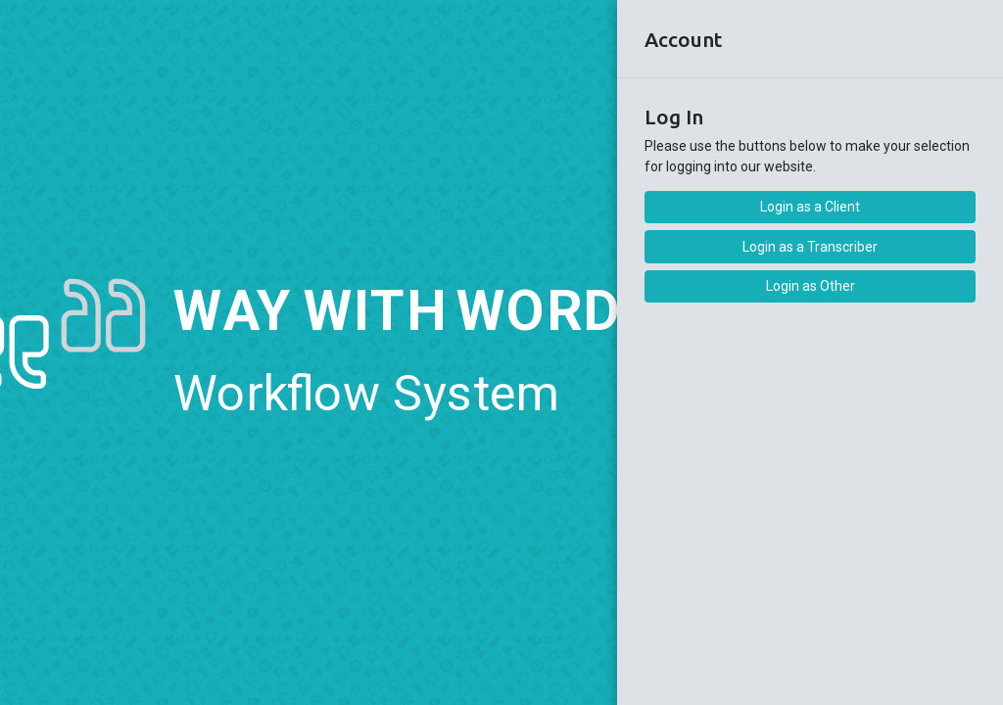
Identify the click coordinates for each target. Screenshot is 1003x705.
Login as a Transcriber (810, 247)
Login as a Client (810, 206)
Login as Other (810, 286)
